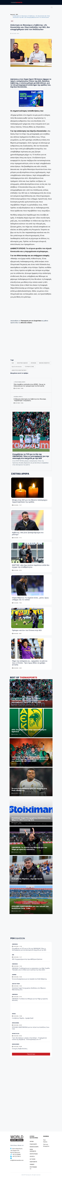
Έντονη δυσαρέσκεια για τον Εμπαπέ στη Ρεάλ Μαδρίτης (29, 789)
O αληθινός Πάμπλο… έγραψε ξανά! (27, 879)
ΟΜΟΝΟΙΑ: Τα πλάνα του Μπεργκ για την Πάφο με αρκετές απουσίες (29, 848)
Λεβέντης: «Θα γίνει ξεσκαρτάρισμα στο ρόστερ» (27, 533)
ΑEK (13, 954)
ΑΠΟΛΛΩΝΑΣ (15, 1023)
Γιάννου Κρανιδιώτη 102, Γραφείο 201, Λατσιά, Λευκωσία (16, 1150)
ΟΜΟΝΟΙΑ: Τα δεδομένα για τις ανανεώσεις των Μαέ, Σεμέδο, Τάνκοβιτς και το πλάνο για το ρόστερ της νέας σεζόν (30, 759)
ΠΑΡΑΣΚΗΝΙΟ (15, 1044)
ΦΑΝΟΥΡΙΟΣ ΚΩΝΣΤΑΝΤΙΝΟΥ (19, 370)
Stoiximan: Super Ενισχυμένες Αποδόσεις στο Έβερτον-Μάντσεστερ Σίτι (31, 819)
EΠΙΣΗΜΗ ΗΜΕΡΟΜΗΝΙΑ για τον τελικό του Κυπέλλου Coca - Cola (30, 907)
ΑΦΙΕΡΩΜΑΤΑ (33, 1161)
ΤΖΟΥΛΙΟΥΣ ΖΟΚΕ (29, 366)
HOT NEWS (32, 1159)
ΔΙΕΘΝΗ (14, 974)
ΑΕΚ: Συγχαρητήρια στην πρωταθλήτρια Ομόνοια (29, 730)
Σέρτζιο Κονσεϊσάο (17, 366)
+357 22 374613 (16, 1156)
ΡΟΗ (17, 938)
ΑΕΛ (17, 14)
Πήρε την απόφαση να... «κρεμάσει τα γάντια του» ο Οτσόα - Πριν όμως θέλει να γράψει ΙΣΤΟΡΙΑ (29, 663)
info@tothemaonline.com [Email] (17, 1160)
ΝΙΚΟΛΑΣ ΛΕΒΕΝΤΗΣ (44, 363)
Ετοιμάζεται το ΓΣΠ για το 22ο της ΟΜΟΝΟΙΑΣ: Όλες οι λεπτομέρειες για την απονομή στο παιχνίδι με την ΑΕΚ (30, 456)
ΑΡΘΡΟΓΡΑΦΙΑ (34, 1154)
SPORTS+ (32, 1156)
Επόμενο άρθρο (18, 396)
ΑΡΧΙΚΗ (32, 1141)
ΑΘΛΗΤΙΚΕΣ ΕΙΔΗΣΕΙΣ (22, 363)
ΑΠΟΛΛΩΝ (33, 363)
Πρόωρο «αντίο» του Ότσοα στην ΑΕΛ (27, 630)
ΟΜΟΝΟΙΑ (15, 944)
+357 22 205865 (16, 1154)
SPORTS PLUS (15, 1033)
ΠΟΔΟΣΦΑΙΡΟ (33, 1144)
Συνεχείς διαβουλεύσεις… (20, 1048)
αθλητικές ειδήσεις (26, 322)
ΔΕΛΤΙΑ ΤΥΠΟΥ (16, 983)
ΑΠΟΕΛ (14, 1013)
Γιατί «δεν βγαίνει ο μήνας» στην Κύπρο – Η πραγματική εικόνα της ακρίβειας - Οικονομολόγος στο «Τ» (29, 1038)
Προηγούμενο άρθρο (19, 382)
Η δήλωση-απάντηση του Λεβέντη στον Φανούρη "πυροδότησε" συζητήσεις (30, 399)
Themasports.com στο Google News (30, 320)
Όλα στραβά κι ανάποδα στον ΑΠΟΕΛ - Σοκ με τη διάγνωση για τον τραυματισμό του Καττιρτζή (29, 385)
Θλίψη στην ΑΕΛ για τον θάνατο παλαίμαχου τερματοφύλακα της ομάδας (29, 501)
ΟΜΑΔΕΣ (32, 1164)
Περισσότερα (31, 1054)
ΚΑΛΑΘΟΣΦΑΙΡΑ (34, 1146)
